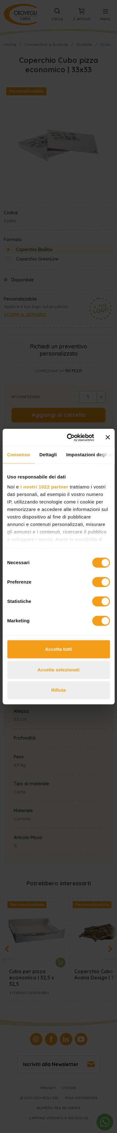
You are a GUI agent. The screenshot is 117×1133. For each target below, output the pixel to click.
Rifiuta (58, 690)
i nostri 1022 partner (44, 486)
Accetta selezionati (58, 669)
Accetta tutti (58, 649)
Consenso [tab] (18, 454)
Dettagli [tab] (48, 454)
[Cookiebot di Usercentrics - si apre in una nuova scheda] (70, 437)
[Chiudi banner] (107, 437)
